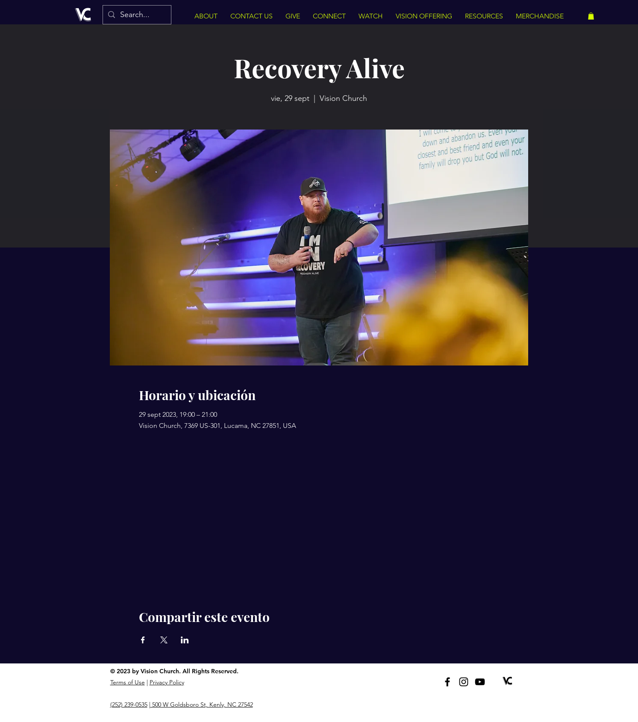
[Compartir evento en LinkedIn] (185, 640)
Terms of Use (127, 682)
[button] (591, 16)
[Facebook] (447, 682)
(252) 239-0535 (128, 704)
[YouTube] (480, 682)
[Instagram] (464, 682)
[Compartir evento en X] (164, 640)
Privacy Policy (167, 682)
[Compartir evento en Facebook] (143, 640)
